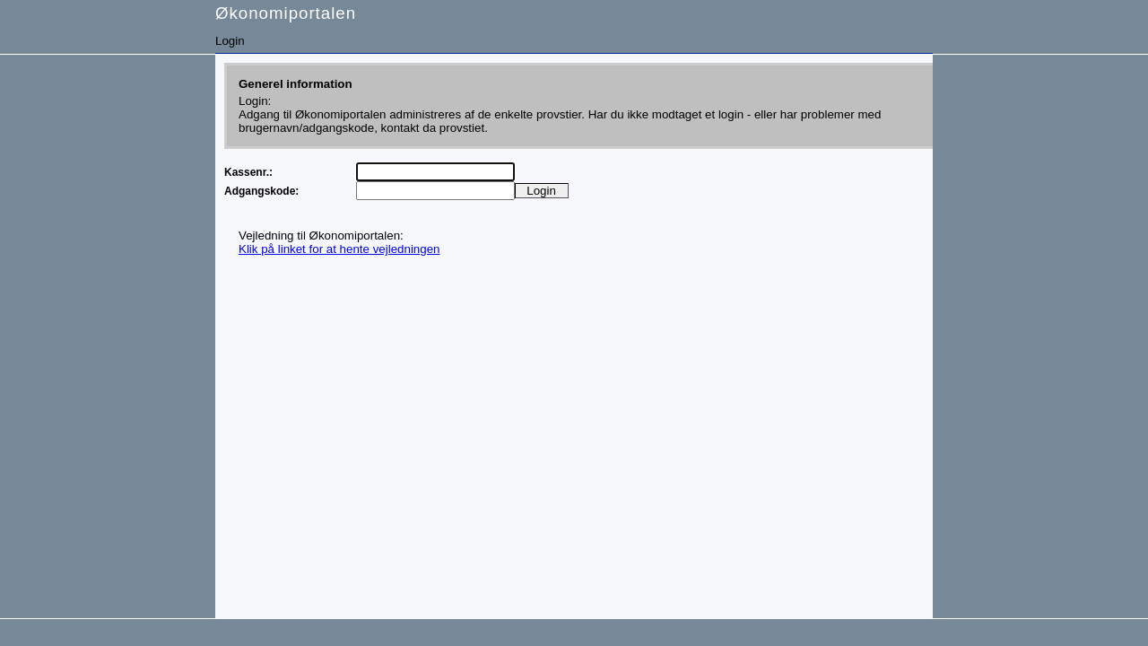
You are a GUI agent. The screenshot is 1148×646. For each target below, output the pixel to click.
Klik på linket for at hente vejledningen (339, 249)
